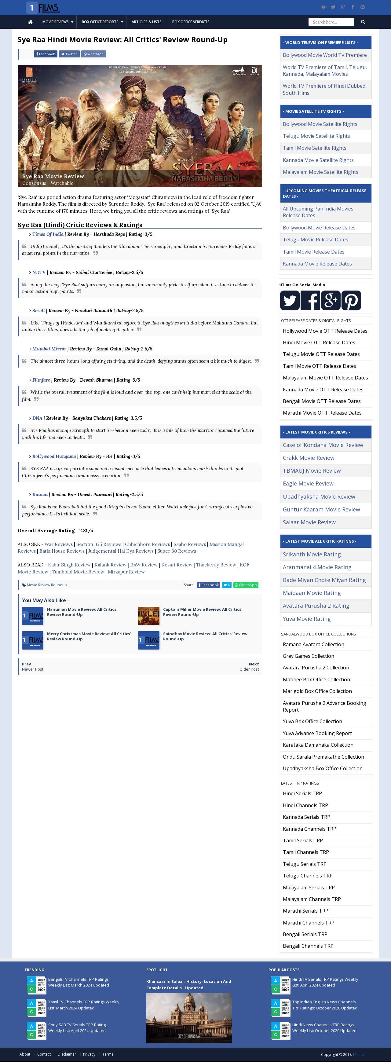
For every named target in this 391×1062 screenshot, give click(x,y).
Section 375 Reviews (98, 544)
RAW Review (144, 565)
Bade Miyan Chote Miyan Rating (324, 580)
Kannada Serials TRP (306, 817)
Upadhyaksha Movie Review (319, 496)
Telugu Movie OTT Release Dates (321, 354)
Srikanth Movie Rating (312, 554)
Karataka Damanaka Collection (318, 745)
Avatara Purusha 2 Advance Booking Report (324, 706)
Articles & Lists (147, 21)
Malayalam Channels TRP (312, 899)
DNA (37, 418)
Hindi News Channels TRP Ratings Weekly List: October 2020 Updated (324, 1028)
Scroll (38, 310)
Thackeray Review (216, 565)
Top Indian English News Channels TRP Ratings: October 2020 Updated (324, 1005)
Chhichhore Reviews (147, 544)
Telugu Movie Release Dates (315, 239)
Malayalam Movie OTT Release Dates (325, 377)
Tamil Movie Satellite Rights (314, 148)
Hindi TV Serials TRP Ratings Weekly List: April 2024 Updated (325, 982)
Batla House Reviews (62, 551)
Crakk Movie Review (308, 457)
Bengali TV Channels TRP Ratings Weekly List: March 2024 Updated (78, 982)
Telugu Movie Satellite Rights (316, 136)
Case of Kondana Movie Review (323, 445)
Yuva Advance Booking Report (317, 733)
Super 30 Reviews (176, 551)
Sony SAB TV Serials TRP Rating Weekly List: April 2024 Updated (77, 1028)
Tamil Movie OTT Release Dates (319, 366)
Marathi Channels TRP (308, 922)
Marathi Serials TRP (305, 910)
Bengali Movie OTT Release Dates (322, 401)
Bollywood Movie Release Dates (319, 227)
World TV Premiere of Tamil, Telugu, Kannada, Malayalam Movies (325, 70)
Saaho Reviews (190, 544)
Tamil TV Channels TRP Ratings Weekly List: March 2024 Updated (83, 1005)
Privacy (89, 1054)
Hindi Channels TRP (305, 805)
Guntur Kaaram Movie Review (321, 509)
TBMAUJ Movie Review (312, 470)
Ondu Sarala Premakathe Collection (323, 756)
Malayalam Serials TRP (309, 887)
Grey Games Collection (308, 656)
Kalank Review (110, 565)
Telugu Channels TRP (308, 875)
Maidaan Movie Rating (312, 592)
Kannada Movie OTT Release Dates (323, 389)
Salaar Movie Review (309, 522)
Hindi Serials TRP (302, 793)
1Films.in (360, 1054)
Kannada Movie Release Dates (317, 263)
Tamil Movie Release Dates (314, 251)
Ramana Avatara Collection (313, 644)
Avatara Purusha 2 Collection (316, 667)
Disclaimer (67, 1054)
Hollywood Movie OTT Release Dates (325, 331)
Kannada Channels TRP (309, 829)
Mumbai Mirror (49, 349)
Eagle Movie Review (308, 483)
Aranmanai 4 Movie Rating (317, 567)
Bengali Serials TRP (305, 934)
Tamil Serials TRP (303, 840)
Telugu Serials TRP (305, 864)
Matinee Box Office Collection (316, 679)
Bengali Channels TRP (308, 946)
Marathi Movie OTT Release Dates (322, 412)
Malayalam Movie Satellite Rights (320, 172)
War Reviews (59, 544)
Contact (44, 1054)
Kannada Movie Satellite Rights (318, 160)
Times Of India (48, 234)
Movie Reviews (55, 21)
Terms (107, 1054)
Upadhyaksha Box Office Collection (323, 768)
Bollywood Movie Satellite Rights (320, 124)
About (25, 1054)
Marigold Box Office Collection (317, 691)
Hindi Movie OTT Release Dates (319, 342)
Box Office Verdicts (191, 21)
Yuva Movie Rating (307, 618)
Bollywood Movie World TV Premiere (325, 55)
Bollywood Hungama (54, 456)
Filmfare (41, 380)
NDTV (39, 272)
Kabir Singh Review (69, 565)
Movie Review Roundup (47, 585)
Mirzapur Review (126, 572)
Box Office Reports (100, 21)
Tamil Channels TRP (306, 852)
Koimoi (40, 494)
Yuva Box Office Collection (312, 721)
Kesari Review (176, 565)
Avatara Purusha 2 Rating (316, 605)
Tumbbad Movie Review (78, 572)
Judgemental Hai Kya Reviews (121, 551)
